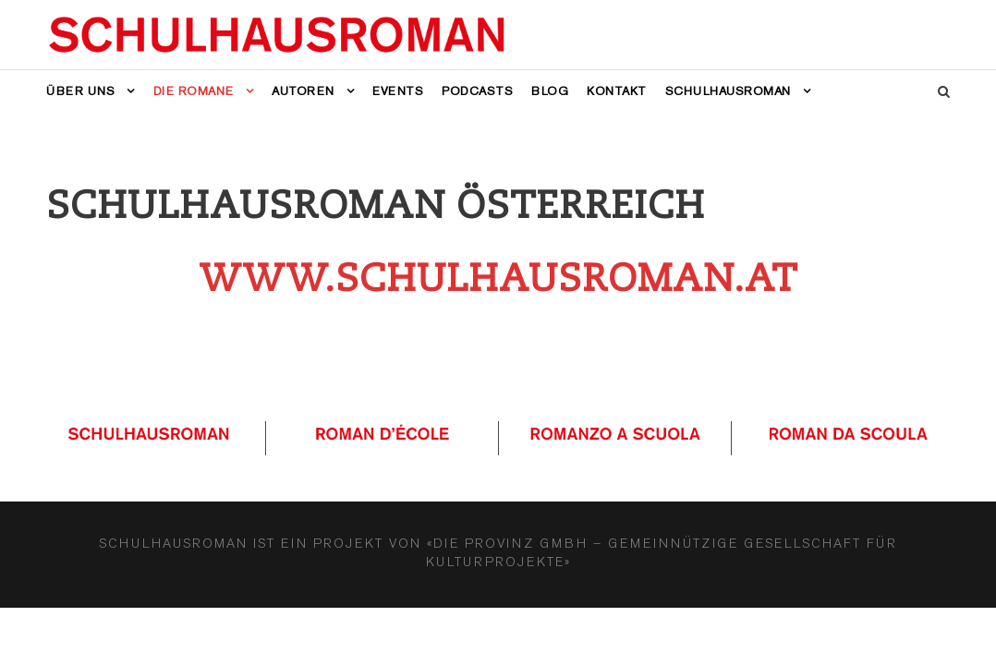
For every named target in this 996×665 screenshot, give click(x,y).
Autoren (303, 91)
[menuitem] (738, 104)
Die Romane (193, 91)
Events (397, 91)
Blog (549, 91)
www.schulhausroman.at (498, 278)
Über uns (80, 91)
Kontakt (617, 91)
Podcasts (477, 91)
